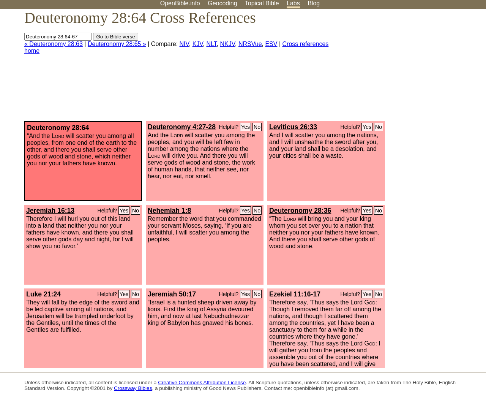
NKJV (227, 44)
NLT (211, 44)
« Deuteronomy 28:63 (53, 44)
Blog (314, 3)
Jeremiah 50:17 (172, 294)
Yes (245, 127)
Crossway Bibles (133, 388)
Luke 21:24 (43, 294)
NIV (184, 44)
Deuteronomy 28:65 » (117, 44)
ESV (271, 44)
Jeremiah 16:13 (50, 210)
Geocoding (222, 3)
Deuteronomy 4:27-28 (182, 127)
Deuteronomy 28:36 (300, 210)
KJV (198, 44)
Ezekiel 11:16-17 (294, 294)
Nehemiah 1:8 (169, 210)
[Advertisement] (409, 68)
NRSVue (250, 44)
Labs (293, 3)
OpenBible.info (180, 3)
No (257, 127)
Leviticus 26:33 (293, 127)
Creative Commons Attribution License (202, 382)
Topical (262, 3)
